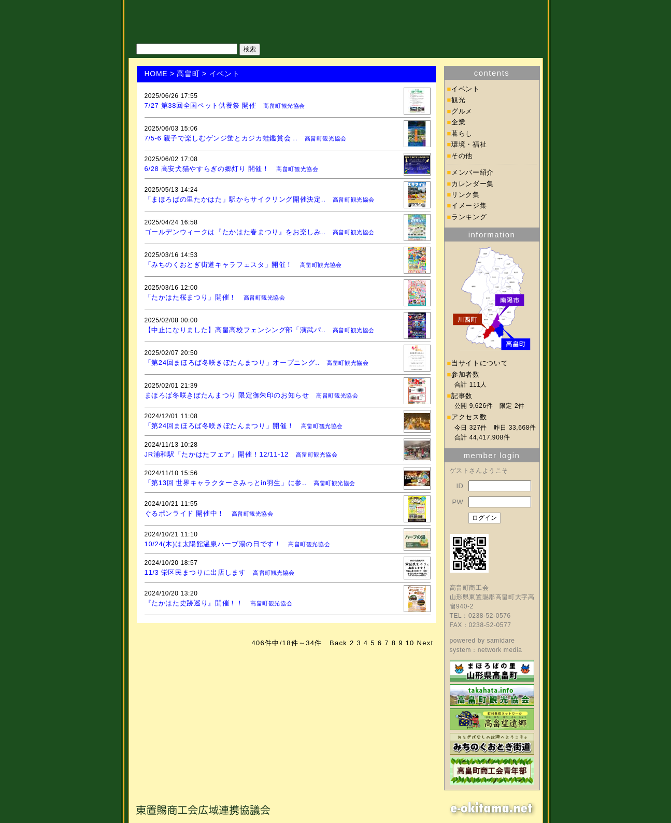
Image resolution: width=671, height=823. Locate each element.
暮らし (462, 133)
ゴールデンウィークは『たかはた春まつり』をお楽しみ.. (235, 232)
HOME (156, 73)
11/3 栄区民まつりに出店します (195, 572)
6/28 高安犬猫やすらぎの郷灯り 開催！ (207, 169)
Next (425, 643)
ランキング (469, 217)
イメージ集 (469, 205)
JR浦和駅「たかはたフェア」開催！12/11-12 (217, 454)
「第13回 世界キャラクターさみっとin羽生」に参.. (226, 483)
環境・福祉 (469, 144)
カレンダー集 (472, 184)
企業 (458, 122)
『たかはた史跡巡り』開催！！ (194, 603)
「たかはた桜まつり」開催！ (190, 297)
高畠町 (188, 73)
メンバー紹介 (472, 172)
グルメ (462, 111)
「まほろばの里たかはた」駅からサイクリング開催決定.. (235, 199)
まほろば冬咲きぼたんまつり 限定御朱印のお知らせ (227, 395)
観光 (458, 100)
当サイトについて (479, 363)
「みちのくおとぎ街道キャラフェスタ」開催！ (219, 264)
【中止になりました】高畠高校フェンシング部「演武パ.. (235, 330)
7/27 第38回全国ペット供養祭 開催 (200, 105)
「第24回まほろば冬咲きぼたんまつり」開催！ (219, 426)
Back (338, 643)
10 (410, 643)
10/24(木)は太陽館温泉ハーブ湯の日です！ (213, 544)
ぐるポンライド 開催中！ (184, 513)
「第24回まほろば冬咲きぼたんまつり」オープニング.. (232, 362)
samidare (501, 640)
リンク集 (465, 194)
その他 (462, 156)
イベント (465, 89)
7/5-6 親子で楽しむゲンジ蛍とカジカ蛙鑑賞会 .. (221, 138)
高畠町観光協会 (284, 106)
